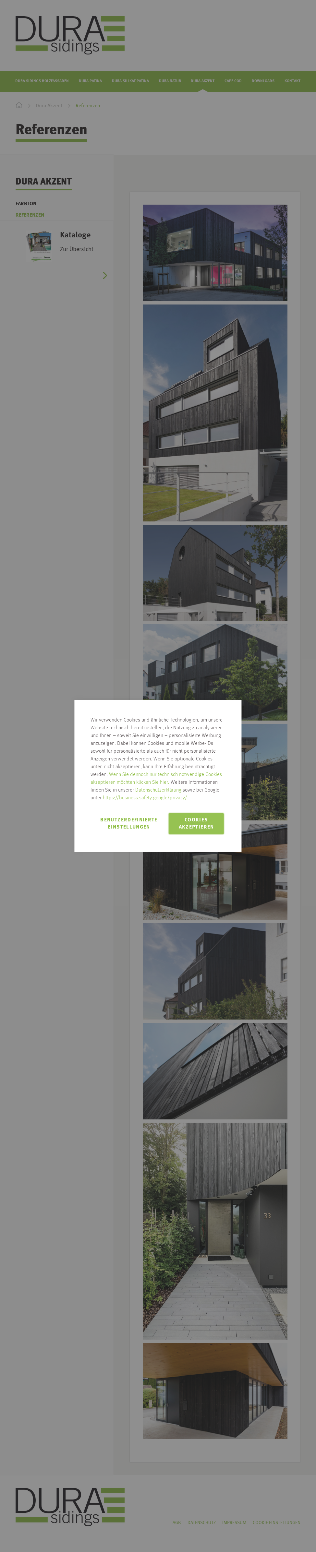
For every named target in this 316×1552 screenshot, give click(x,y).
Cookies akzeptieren (196, 824)
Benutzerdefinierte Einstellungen (128, 824)
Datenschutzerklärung (158, 790)
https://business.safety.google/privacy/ (145, 798)
